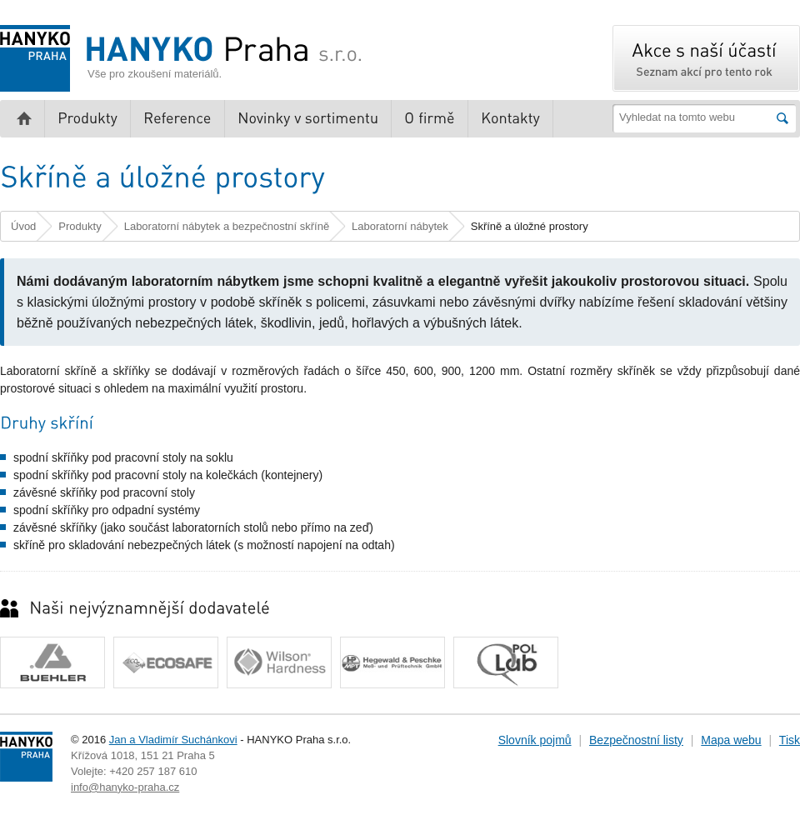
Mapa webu (731, 740)
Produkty (79, 226)
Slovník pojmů (535, 740)
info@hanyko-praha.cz (125, 787)
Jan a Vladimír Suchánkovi (173, 739)
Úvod (23, 226)
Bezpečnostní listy (636, 740)
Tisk (789, 740)
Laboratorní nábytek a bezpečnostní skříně (226, 226)
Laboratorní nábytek (400, 226)
